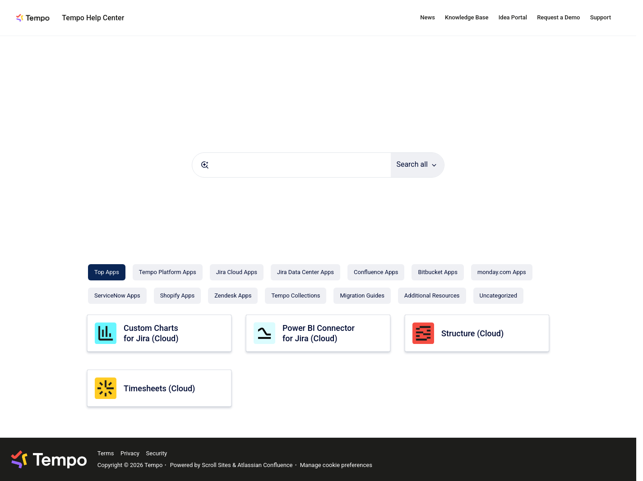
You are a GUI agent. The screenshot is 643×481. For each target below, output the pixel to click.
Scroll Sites (216, 465)
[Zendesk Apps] (233, 296)
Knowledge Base (466, 17)
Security (156, 453)
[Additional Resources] (432, 296)
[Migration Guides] (361, 296)
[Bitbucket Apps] (437, 272)
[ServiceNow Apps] (117, 296)
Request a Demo (558, 17)
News (427, 17)
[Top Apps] (106, 272)
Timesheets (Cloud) (159, 388)
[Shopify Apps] (177, 296)
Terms (105, 453)
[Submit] (205, 165)
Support (600, 17)
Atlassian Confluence (264, 465)
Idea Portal (513, 17)
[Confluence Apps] (375, 272)
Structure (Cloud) (472, 333)
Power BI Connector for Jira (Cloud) (318, 333)
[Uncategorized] (498, 296)
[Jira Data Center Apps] (305, 272)
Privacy (129, 453)
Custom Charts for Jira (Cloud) (151, 333)
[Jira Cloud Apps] (237, 272)
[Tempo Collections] (295, 296)
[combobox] (291, 165)
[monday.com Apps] (501, 272)
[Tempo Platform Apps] (168, 272)
